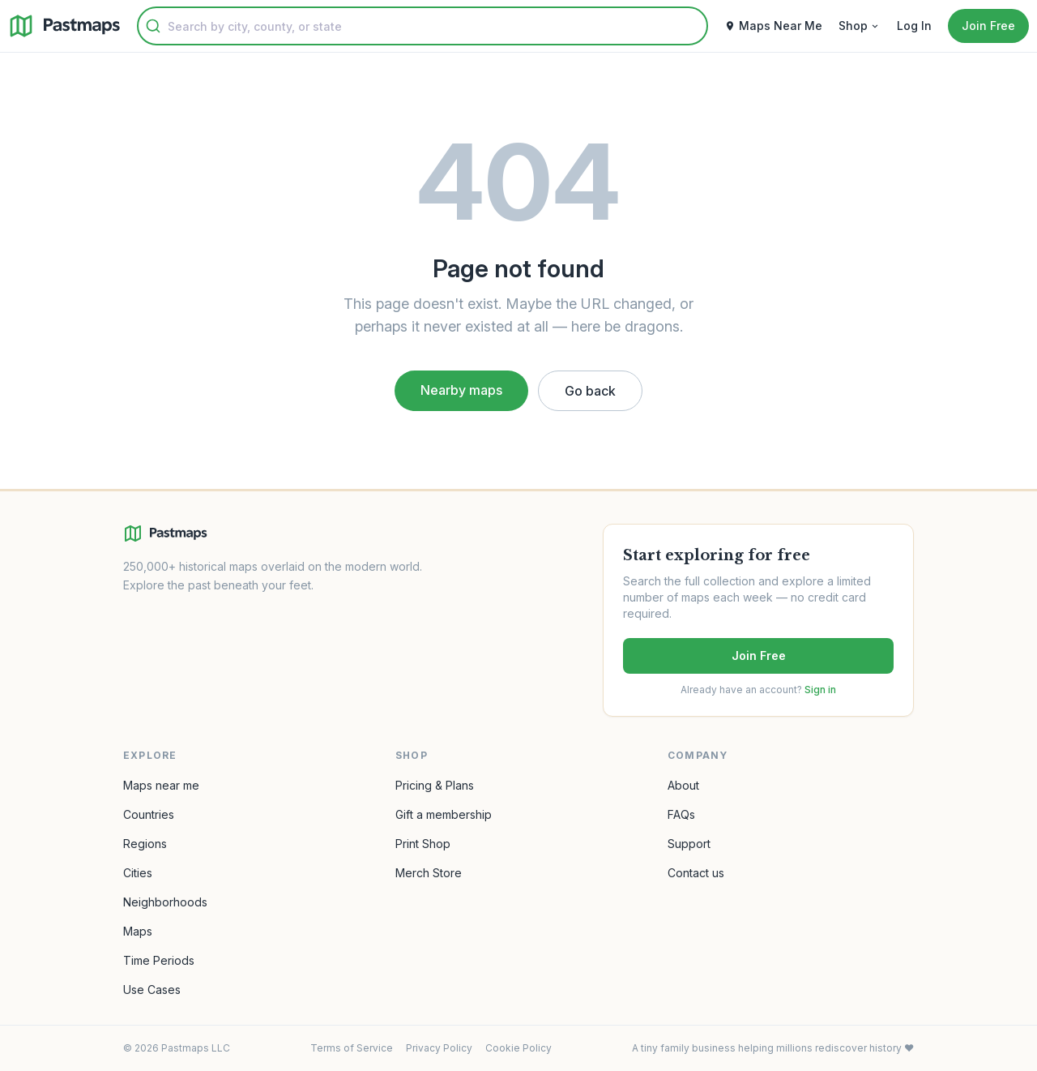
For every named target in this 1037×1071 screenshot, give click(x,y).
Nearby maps (461, 390)
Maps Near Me (773, 25)
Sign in (820, 689)
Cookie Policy (518, 1048)
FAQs (681, 814)
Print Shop (422, 843)
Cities (137, 873)
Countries (148, 814)
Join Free (759, 655)
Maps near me (161, 785)
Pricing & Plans (434, 785)
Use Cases (152, 989)
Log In (914, 25)
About (683, 785)
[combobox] (422, 25)
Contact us (696, 873)
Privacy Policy (439, 1048)
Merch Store (428, 873)
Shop (860, 25)
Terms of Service (351, 1048)
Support (689, 843)
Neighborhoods (165, 902)
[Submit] (153, 26)
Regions (145, 843)
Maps (137, 931)
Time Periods (158, 960)
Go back (590, 391)
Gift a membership (443, 814)
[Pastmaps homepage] (165, 533)
